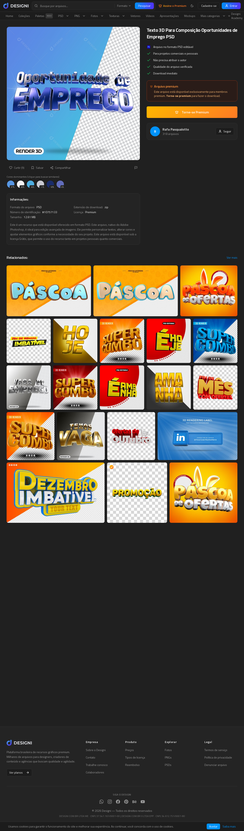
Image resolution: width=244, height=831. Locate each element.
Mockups (189, 16)
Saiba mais (229, 826)
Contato (90, 757)
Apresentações (169, 16)
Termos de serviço (215, 750)
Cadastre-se (209, 6)
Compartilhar (60, 167)
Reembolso (132, 765)
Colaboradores (95, 772)
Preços (129, 750)
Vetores (135, 16)
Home (9, 16)
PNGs (168, 757)
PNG (80, 16)
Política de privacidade (218, 757)
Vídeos (150, 16)
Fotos (97, 16)
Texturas (117, 16)
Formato (124, 6)
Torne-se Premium (192, 112)
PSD (63, 16)
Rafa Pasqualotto (176, 129)
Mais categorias (213, 16)
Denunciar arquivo (215, 765)
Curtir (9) (16, 167)
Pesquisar (144, 6)
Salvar (37, 167)
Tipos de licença (135, 757)
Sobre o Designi (96, 750)
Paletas (44, 15)
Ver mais (232, 258)
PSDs (168, 765)
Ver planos (19, 772)
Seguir (224, 131)
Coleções (24, 16)
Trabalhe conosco (97, 765)
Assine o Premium (172, 6)
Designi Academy (235, 16)
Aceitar (213, 826)
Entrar (231, 6)
